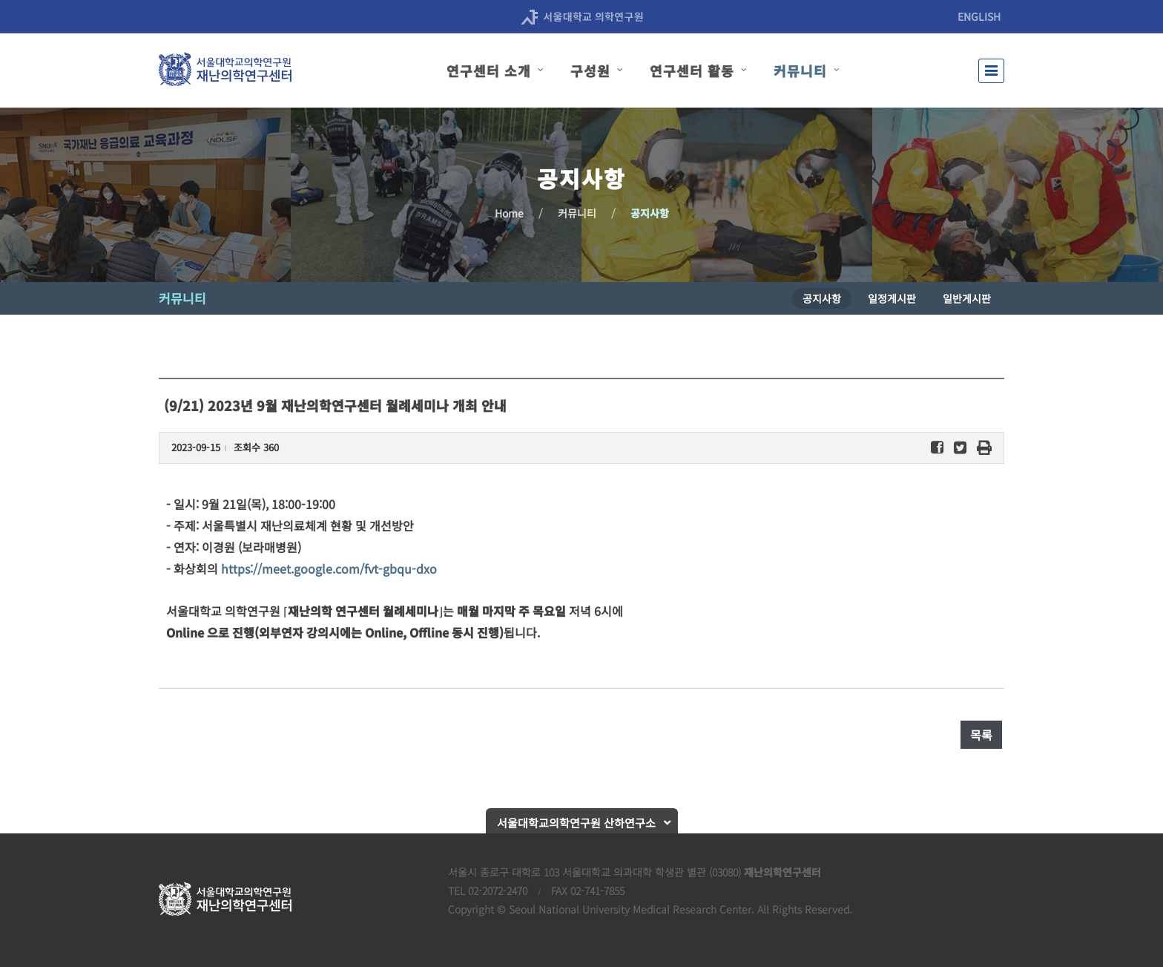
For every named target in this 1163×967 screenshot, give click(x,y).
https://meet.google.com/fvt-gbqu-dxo (329, 568)
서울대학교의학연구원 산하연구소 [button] (576, 822)
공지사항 (649, 213)
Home (509, 213)
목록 (981, 735)
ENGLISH (979, 16)
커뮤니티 (577, 213)
